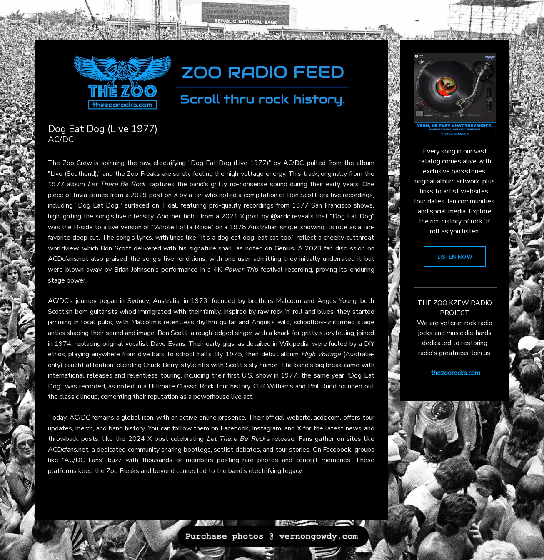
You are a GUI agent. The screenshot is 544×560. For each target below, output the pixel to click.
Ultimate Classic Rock (181, 386)
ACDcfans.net (68, 258)
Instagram (266, 428)
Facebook (234, 428)
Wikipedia (294, 343)
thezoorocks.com (455, 373)
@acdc (280, 216)
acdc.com (327, 417)
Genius (284, 248)
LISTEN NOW (454, 257)
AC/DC (293, 163)
